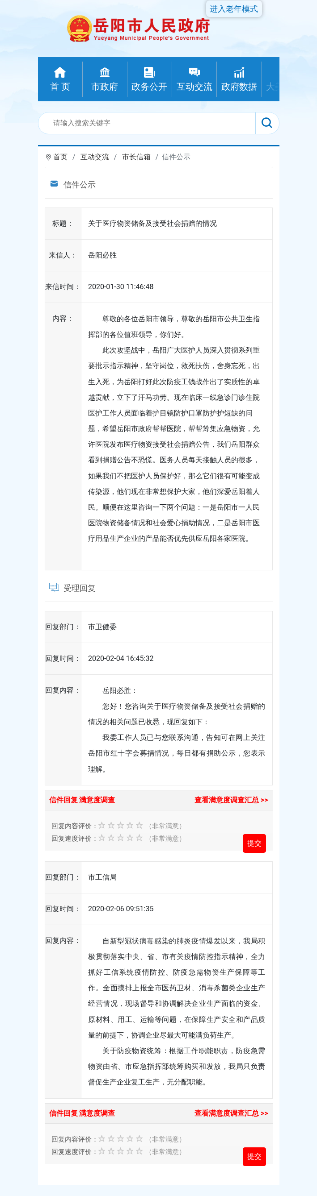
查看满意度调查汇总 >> (231, 800)
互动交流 (94, 157)
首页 (60, 157)
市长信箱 (136, 157)
